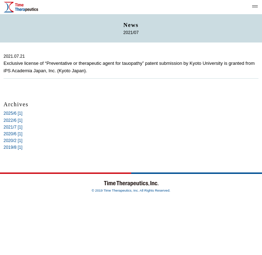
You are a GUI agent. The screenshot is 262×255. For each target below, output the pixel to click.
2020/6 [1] (13, 133)
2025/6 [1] (13, 113)
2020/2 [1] (13, 140)
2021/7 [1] (13, 127)
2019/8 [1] (13, 147)
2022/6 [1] (13, 120)
